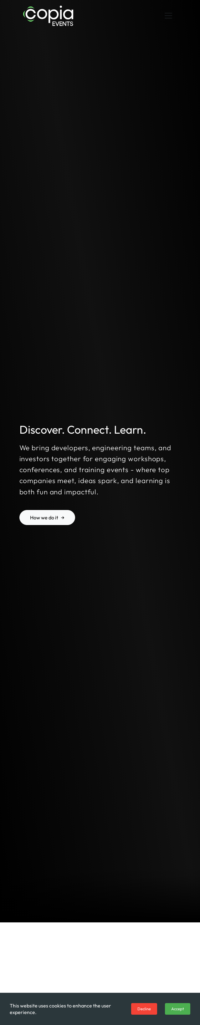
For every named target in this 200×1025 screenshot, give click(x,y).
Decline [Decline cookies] (144, 1008)
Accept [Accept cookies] (177, 1008)
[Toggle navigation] (168, 15)
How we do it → (47, 517)
